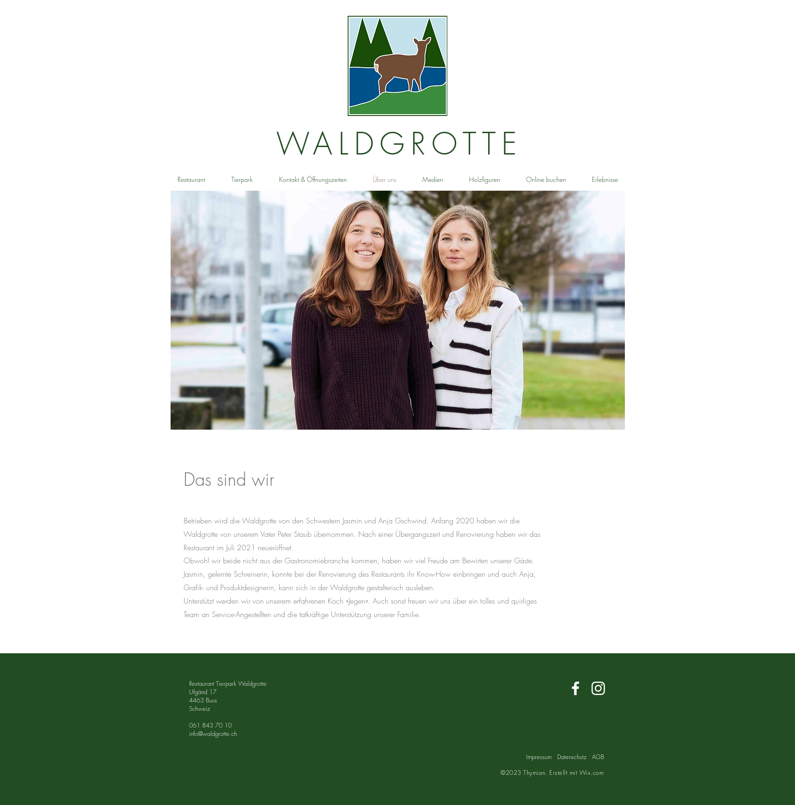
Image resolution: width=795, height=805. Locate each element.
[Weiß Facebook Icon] (575, 688)
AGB (598, 757)
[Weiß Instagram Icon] (598, 688)
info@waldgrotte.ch (213, 733)
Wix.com (591, 772)
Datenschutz (571, 757)
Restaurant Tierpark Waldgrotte (228, 683)
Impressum (539, 757)
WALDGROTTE (399, 144)
